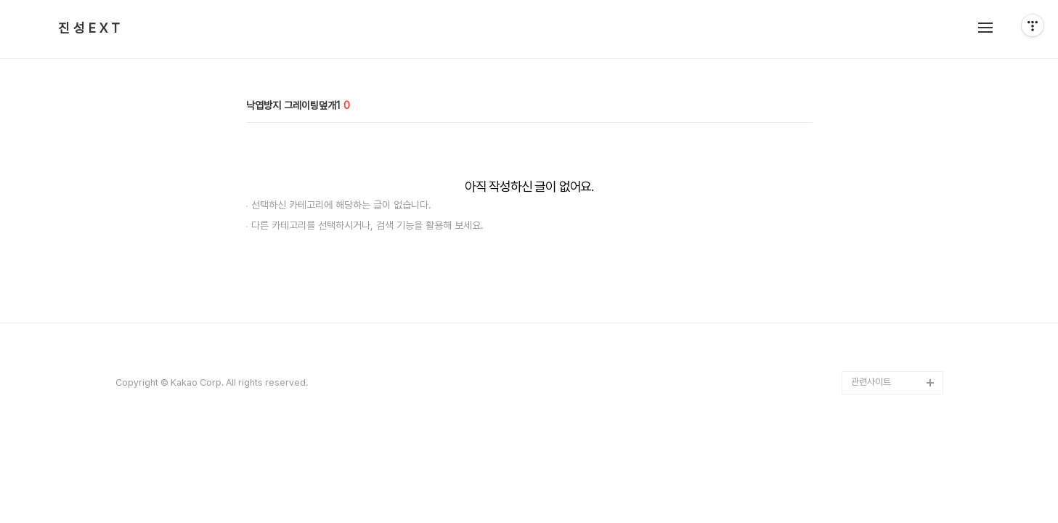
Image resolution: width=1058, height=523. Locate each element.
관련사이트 (871, 381)
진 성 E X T (89, 28)
